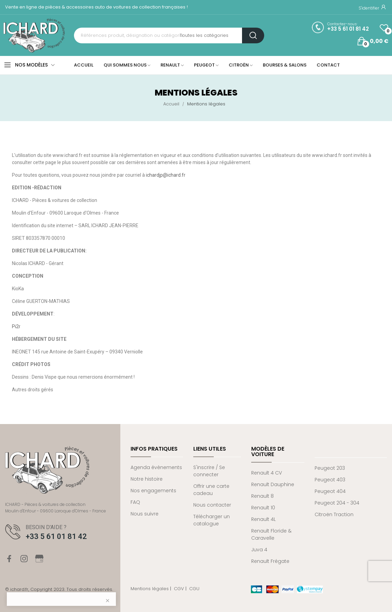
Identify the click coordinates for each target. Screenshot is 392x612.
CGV (179, 588)
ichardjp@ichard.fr (165, 175)
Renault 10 (263, 507)
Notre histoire (147, 479)
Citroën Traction (334, 514)
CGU (194, 588)
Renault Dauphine (272, 484)
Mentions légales (150, 588)
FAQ (135, 502)
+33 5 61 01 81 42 (348, 29)
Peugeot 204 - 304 (337, 502)
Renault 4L (263, 519)
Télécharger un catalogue (211, 520)
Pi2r (16, 326)
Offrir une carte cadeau (211, 490)
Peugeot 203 (330, 468)
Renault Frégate (270, 561)
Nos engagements (153, 490)
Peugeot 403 (330, 479)
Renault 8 (262, 496)
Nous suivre (145, 513)
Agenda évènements (156, 467)
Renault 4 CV (266, 472)
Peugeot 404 (330, 491)
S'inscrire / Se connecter (209, 471)
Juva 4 (259, 549)
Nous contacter (212, 504)
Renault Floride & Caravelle (271, 534)
